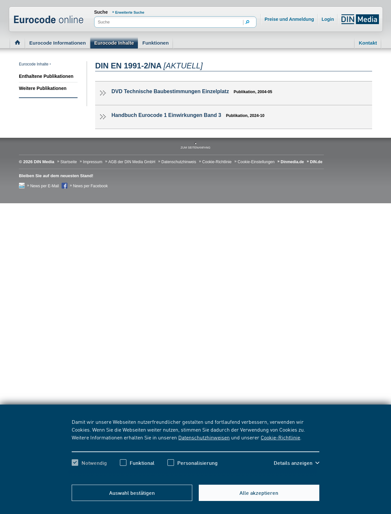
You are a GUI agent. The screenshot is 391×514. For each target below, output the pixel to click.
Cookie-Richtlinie (280, 437)
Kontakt (368, 43)
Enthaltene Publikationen (46, 76)
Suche (101, 12)
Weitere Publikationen (42, 88)
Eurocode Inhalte (114, 43)
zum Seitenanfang (195, 147)
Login (328, 19)
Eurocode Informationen (57, 43)
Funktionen (155, 43)
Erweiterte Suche (129, 12)
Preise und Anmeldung (289, 19)
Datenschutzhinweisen (204, 437)
